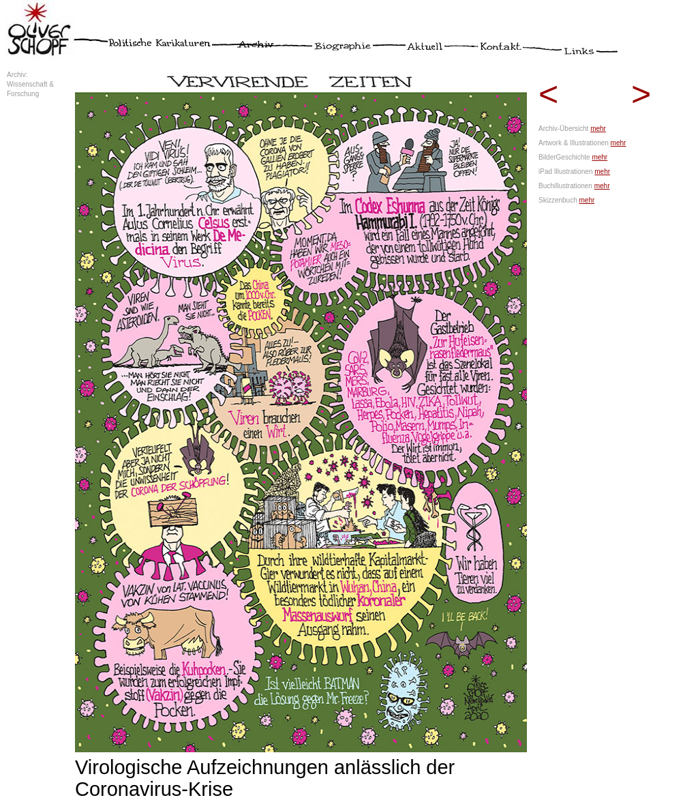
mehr (598, 128)
